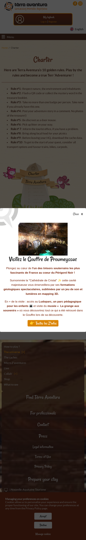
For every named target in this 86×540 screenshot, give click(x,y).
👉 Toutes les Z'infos (43, 323)
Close (79, 214)
